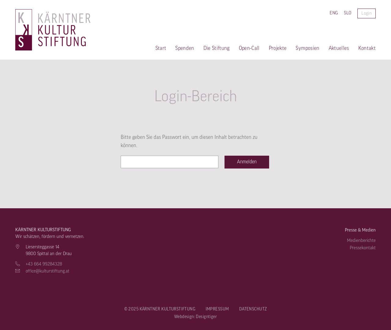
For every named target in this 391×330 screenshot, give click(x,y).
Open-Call (249, 48)
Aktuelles (339, 48)
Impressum (217, 309)
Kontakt (367, 48)
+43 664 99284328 (44, 264)
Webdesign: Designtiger (195, 317)
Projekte (278, 48)
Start (160, 48)
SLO (347, 13)
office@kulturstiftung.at (47, 271)
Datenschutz (253, 309)
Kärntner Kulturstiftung (23, 29)
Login (366, 13)
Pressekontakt (363, 248)
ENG (334, 13)
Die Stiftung (216, 48)
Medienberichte (361, 240)
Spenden (184, 48)
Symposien (307, 48)
